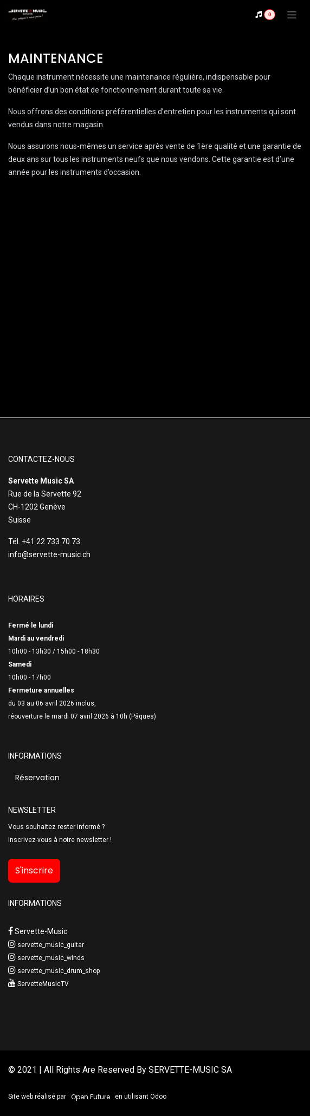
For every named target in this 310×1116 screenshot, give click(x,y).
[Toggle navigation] (292, 14)
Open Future (90, 1096)
